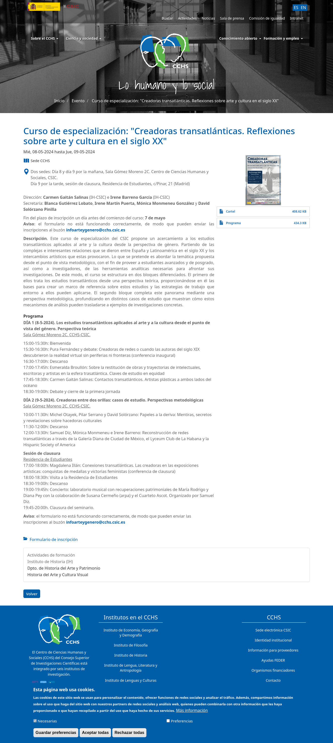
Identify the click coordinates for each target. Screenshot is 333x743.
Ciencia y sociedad (83, 38)
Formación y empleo (281, 38)
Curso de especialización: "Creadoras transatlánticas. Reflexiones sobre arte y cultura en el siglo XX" (185, 101)
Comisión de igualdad (267, 18)
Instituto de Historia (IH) (50, 561)
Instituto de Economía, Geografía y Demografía (130, 632)
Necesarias (47, 722)
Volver (31, 593)
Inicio (59, 101)
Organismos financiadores (273, 670)
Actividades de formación (51, 555)
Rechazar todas (129, 734)
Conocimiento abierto (238, 38)
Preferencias (182, 722)
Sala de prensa (232, 18)
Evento (78, 101)
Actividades (187, 18)
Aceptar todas (95, 734)
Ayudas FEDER (273, 660)
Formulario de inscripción (54, 539)
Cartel (230, 211)
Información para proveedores (273, 650)
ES (296, 7)
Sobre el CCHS (44, 38)
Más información (192, 712)
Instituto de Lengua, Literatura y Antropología (130, 668)
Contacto (273, 680)
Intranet (296, 18)
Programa (233, 223)
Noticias (208, 18)
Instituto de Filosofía (130, 645)
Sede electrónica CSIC (273, 630)
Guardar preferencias (56, 734)
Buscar (167, 18)
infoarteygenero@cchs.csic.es (95, 230)
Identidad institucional (273, 640)
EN (303, 7)
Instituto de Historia (130, 655)
